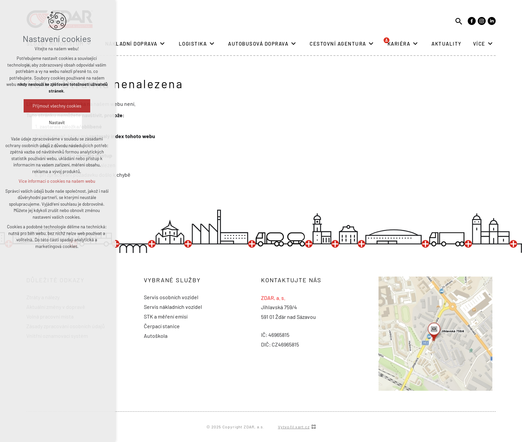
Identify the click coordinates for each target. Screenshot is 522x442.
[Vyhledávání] (458, 21)
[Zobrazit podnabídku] (89, 43)
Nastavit (28, 122)
